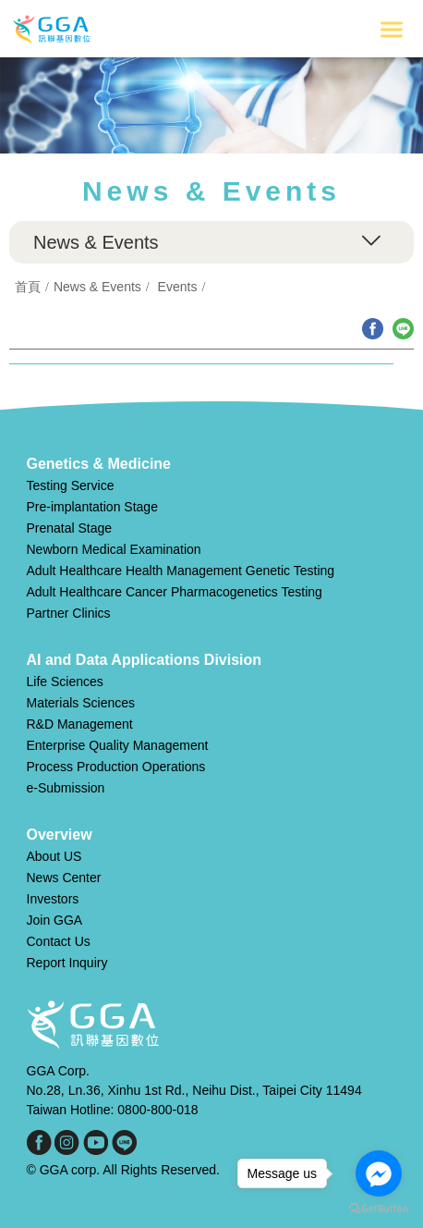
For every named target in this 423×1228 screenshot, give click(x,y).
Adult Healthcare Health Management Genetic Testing (181, 570)
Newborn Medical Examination (114, 549)
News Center (64, 877)
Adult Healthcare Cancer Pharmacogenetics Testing (174, 591)
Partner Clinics (69, 613)
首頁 (28, 286)
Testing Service (71, 485)
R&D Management (80, 724)
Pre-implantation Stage (92, 506)
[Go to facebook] (379, 1173)
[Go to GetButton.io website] (378, 1209)
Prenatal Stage (70, 528)
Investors (53, 898)
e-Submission (66, 787)
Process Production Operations (116, 766)
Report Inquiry (67, 962)
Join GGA (55, 920)
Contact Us (59, 941)
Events (178, 286)
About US (54, 856)
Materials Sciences (81, 702)
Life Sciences (65, 681)
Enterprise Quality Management (118, 745)
